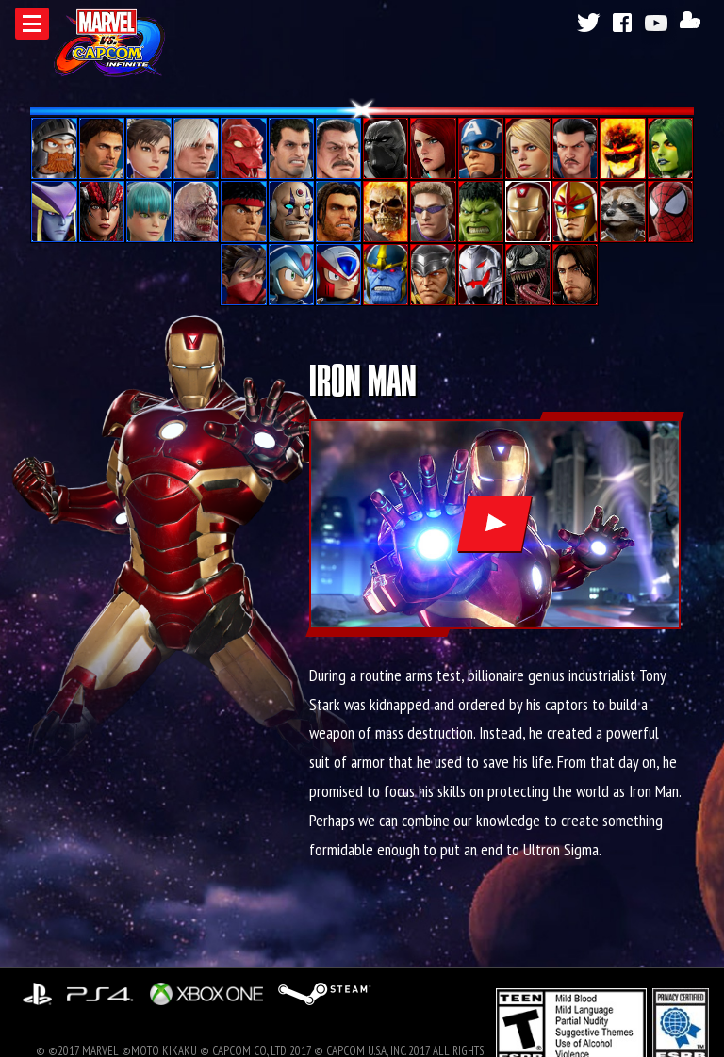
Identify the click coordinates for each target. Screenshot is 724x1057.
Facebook (623, 22)
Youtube (659, 22)
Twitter (587, 22)
